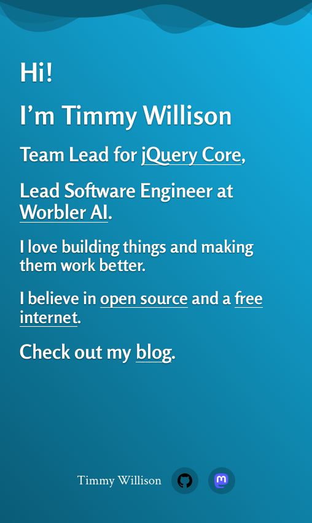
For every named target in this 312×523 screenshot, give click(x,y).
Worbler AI (64, 211)
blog (153, 351)
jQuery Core (191, 154)
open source (144, 298)
